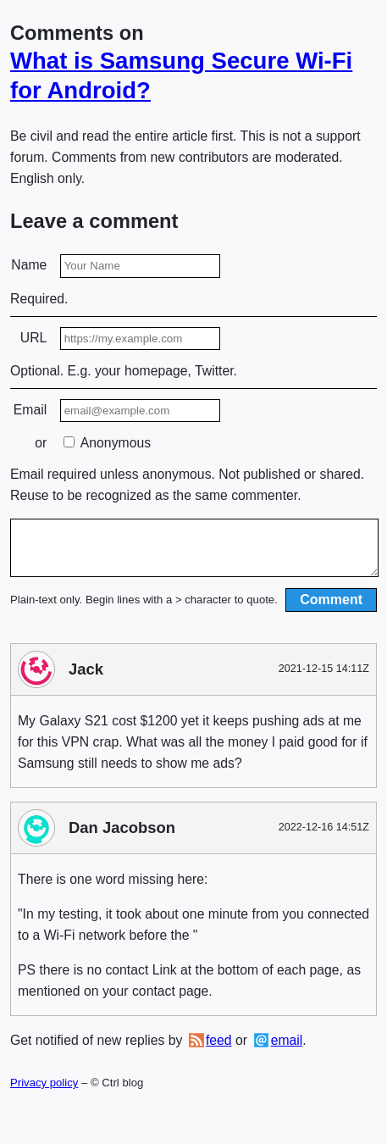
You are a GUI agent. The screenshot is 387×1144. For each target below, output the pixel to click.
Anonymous (107, 443)
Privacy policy (44, 1092)
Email (30, 410)
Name (29, 265)
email (287, 1050)
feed (219, 1050)
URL (33, 337)
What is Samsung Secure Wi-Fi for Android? (181, 75)
